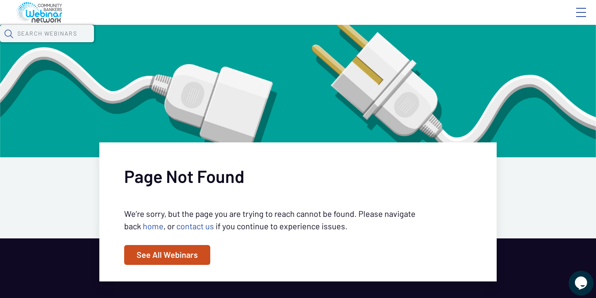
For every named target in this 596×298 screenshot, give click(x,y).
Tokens (234, 43)
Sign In (571, 19)
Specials (291, 43)
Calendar (192, 43)
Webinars (147, 43)
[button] (433, 42)
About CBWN (514, 19)
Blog (463, 19)
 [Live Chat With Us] (573, 277)
